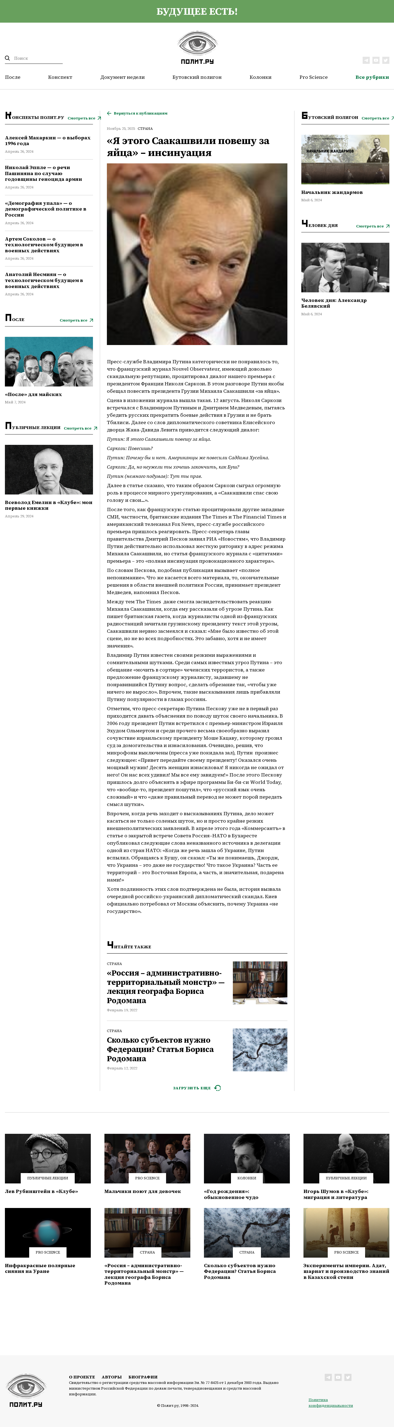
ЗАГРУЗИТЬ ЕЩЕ (192, 1088)
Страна (145, 128)
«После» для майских (33, 394)
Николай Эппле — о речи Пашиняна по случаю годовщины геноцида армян (43, 173)
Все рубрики (372, 77)
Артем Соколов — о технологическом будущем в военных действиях (44, 245)
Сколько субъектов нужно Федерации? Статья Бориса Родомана (160, 1049)
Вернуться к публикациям (140, 113)
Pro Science (314, 77)
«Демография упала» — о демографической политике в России (45, 209)
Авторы (111, 1377)
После (12, 77)
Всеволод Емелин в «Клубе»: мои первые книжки (48, 505)
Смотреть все (81, 118)
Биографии (143, 1377)
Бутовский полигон (197, 77)
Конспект (60, 77)
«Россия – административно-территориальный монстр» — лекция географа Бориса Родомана (166, 987)
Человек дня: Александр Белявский (334, 303)
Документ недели (122, 77)
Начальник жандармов (332, 192)
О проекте (82, 1377)
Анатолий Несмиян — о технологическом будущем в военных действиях (44, 280)
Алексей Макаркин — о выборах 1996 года (48, 140)
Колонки (261, 77)
